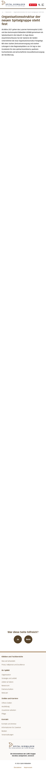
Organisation (6, 675)
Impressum (28, 767)
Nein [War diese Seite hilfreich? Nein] (28, 639)
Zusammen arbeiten (9, 710)
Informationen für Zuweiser (11, 727)
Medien (4, 731)
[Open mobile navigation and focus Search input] (39, 4)
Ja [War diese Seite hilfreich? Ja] (18, 639)
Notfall (33, 5)
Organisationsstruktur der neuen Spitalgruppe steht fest (29, 12)
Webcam (5, 693)
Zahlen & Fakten (7, 682)
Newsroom (8, 12)
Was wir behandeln (8, 661)
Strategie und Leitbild (9, 678)
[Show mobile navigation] (42, 4)
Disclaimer (18, 767)
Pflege (4, 714)
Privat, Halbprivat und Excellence (13, 665)
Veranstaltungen (7, 735)
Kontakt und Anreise (9, 724)
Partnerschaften (7, 689)
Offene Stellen (7, 703)
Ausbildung (5, 707)
